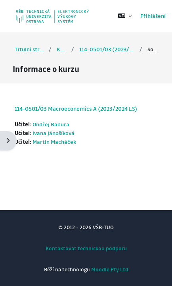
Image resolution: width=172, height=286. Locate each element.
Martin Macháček (54, 141)
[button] (125, 16)
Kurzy (61, 49)
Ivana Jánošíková (53, 132)
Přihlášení (153, 15)
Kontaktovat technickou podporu (86, 248)
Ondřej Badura (50, 124)
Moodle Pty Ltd (109, 269)
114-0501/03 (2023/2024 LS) (106, 49)
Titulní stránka (29, 49)
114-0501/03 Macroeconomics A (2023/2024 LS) (76, 108)
